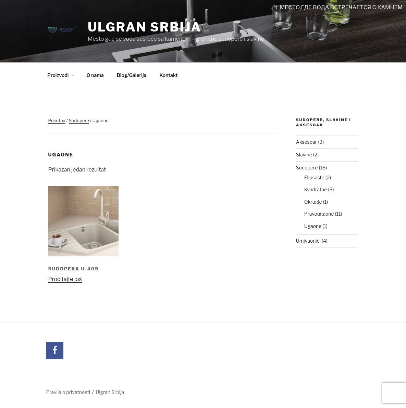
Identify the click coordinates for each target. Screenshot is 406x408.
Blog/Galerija (131, 75)
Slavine (304, 154)
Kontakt (168, 75)
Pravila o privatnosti (68, 392)
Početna (56, 120)
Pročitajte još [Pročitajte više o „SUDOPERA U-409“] (65, 279)
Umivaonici (308, 241)
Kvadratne (315, 189)
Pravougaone (319, 214)
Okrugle (313, 202)
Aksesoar (306, 142)
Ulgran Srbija (145, 27)
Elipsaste (314, 177)
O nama (94, 75)
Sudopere (79, 120)
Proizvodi (61, 75)
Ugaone (313, 226)
